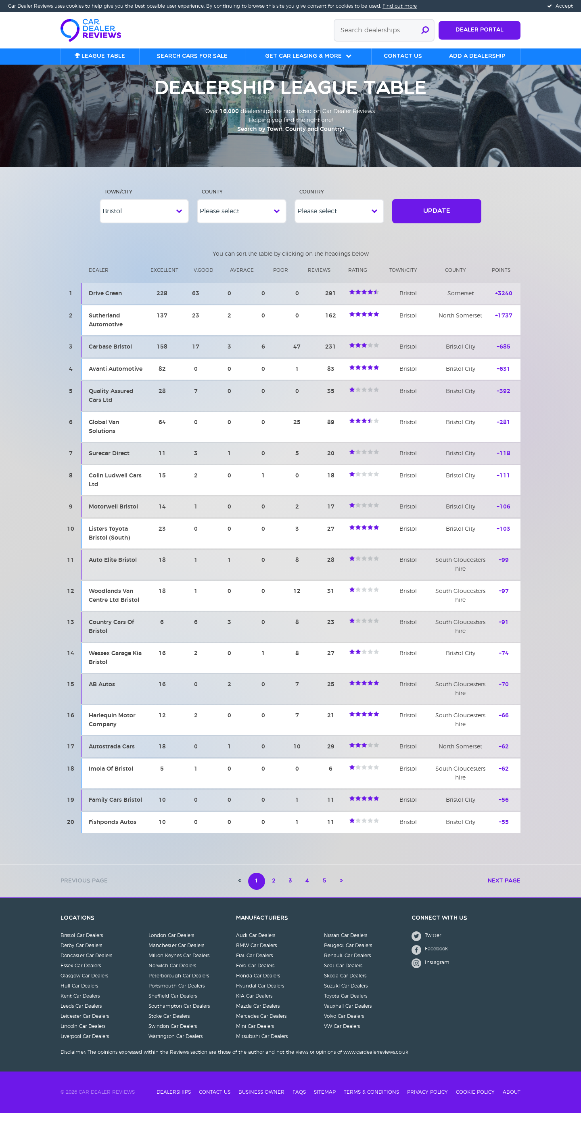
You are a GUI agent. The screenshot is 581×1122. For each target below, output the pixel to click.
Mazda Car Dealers (258, 1015)
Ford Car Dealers (255, 975)
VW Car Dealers (342, 1035)
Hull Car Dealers (79, 995)
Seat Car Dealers (343, 975)
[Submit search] (425, 30)
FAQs (299, 1101)
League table (100, 56)
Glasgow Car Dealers (84, 985)
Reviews (319, 279)
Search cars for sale (192, 56)
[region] (290, 555)
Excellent (164, 279)
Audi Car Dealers (255, 944)
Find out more (399, 6)
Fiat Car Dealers (254, 964)
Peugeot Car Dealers (348, 954)
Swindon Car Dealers (172, 1035)
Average (242, 279)
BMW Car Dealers (256, 954)
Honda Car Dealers (258, 985)
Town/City (118, 201)
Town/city (403, 279)
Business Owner (261, 1101)
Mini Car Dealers (255, 1035)
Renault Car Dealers (347, 964)
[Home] (95, 29)
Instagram (430, 972)
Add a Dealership (477, 56)
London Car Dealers (171, 944)
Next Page (504, 890)
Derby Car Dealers (81, 954)
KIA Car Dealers (254, 1005)
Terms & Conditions (371, 1101)
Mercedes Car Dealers (261, 1025)
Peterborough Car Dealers (178, 985)
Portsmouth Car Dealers (176, 995)
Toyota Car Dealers (345, 1005)
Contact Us (214, 1101)
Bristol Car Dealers (82, 944)
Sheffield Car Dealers (172, 1005)
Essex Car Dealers (81, 975)
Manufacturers (262, 927)
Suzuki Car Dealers (346, 995)
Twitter (426, 945)
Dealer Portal (480, 30)
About (511, 1101)
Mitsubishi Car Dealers (262, 1045)
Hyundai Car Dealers (260, 995)
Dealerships (174, 1101)
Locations (77, 927)
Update (436, 220)
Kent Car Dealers (80, 1005)
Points (501, 279)
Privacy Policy (427, 1101)
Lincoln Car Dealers (83, 1035)
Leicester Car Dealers (85, 1025)
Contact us (403, 56)
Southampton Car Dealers (179, 1015)
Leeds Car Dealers (81, 1015)
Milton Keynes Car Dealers (178, 964)
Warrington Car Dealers (175, 1045)
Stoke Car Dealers (169, 1025)
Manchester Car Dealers (176, 954)
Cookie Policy (475, 1101)
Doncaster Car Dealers (86, 964)
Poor (280, 279)
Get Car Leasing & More (303, 56)
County (212, 201)
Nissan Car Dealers (345, 944)
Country (311, 201)
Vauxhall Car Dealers (348, 1015)
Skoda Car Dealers (345, 985)
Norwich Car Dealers (172, 975)
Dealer (99, 279)
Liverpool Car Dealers (85, 1045)
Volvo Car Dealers (344, 1025)
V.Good (203, 279)
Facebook (430, 959)
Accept (560, 6)
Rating (357, 279)
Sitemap (325, 1101)
